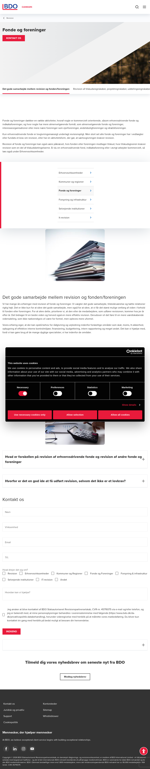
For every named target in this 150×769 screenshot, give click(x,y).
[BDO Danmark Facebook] (6, 748)
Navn (8, 512)
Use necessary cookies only (29, 414)
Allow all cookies (120, 414)
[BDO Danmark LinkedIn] (15, 748)
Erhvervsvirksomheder (37, 573)
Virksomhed (11, 527)
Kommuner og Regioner (69, 573)
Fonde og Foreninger (101, 573)
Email (8, 542)
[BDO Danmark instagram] (23, 748)
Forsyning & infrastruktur (134, 573)
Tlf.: (7, 557)
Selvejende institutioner (21, 579)
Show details (129, 405)
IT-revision (47, 579)
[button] (13, 38)
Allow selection (75, 414)
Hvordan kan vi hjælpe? (17, 592)
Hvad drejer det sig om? (15, 569)
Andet (63, 579)
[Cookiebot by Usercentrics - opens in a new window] (128, 352)
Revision (12, 573)
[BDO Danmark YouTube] (32, 748)
